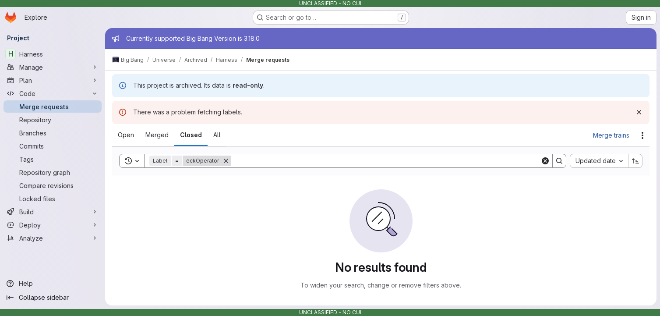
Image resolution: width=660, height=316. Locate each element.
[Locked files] (53, 198)
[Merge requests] (53, 106)
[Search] (386, 161)
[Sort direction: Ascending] (635, 161)
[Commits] (53, 146)
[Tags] (53, 159)
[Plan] (53, 80)
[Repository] (53, 120)
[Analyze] (53, 238)
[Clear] (545, 161)
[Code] (53, 93)
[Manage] (53, 67)
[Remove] (226, 161)
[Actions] (642, 135)
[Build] (53, 212)
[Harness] (53, 54)
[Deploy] (53, 225)
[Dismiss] (639, 112)
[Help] (53, 283)
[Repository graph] (53, 172)
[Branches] (53, 133)
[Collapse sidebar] (53, 297)
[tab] (126, 135)
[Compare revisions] (53, 185)
